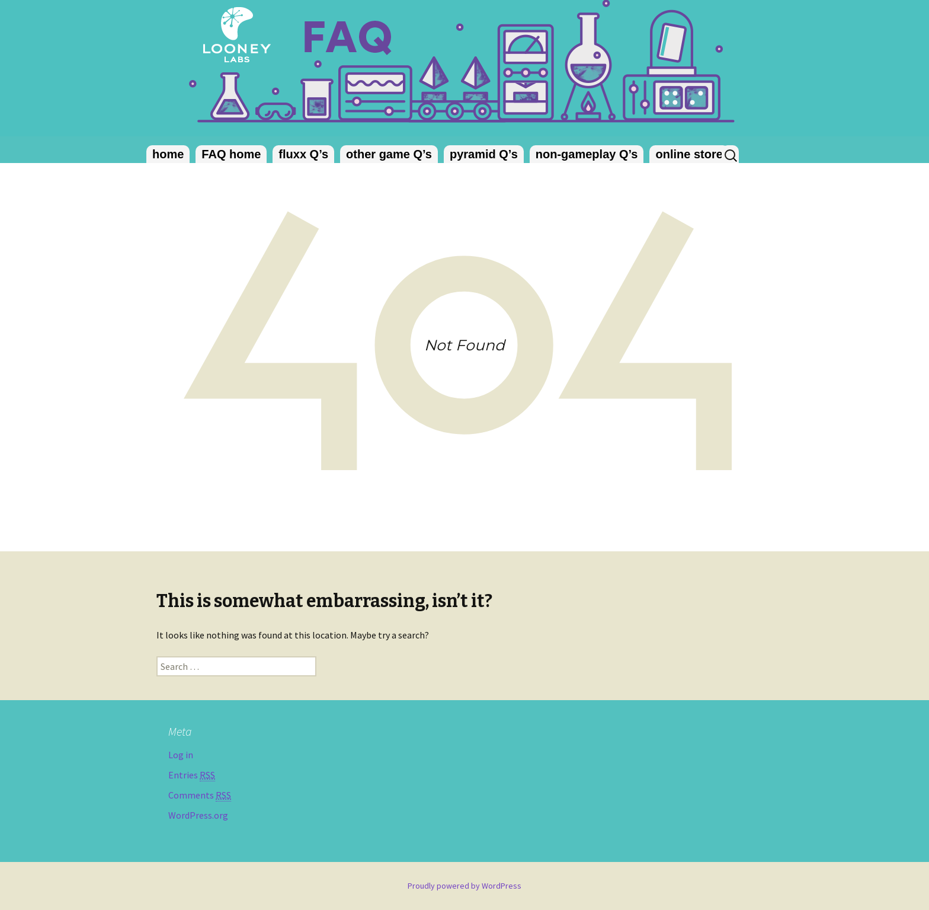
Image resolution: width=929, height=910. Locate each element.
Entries (191, 775)
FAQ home (231, 154)
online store (688, 154)
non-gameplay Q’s (587, 154)
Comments (199, 795)
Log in (180, 755)
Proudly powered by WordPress (464, 885)
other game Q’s (389, 154)
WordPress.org (198, 815)
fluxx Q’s (303, 154)
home (168, 154)
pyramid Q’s (484, 154)
